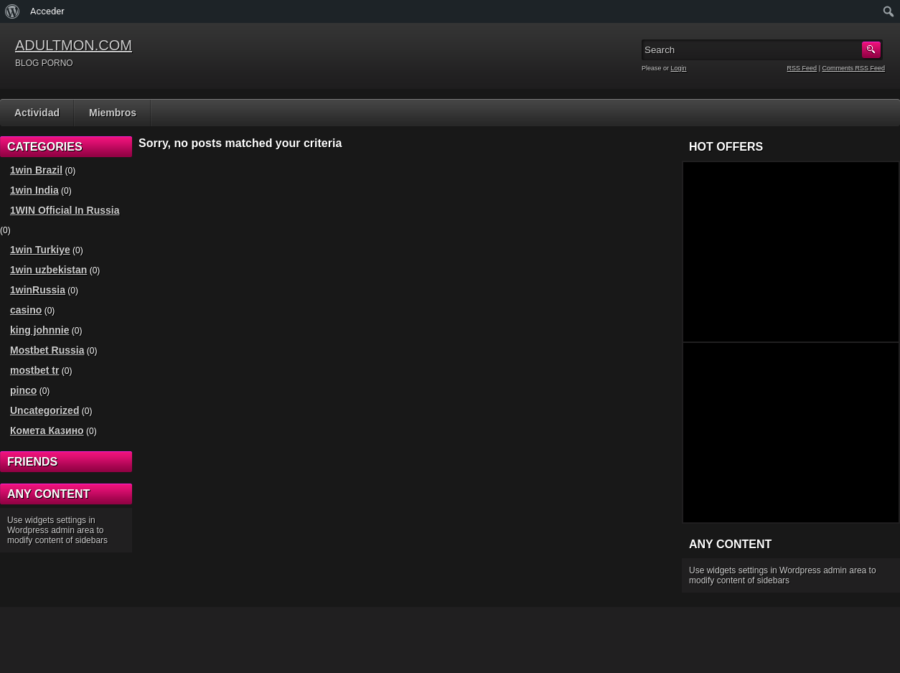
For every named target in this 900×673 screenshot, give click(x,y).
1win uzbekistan (48, 270)
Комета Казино (47, 430)
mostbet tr (34, 370)
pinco (23, 390)
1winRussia (37, 290)
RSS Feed (802, 68)
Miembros (112, 112)
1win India (34, 190)
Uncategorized (44, 410)
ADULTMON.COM (73, 45)
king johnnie (39, 330)
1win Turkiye (40, 249)
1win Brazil (36, 170)
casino (26, 310)
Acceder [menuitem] (47, 11)
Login (679, 68)
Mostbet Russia (47, 350)
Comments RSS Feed (853, 68)
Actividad (37, 112)
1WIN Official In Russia (64, 210)
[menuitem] (12, 11)
